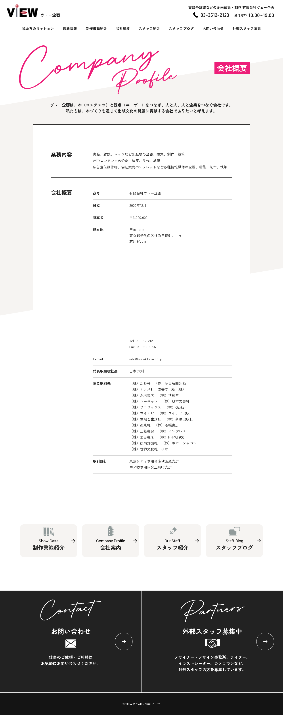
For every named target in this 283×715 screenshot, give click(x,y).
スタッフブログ (181, 28)
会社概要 (123, 28)
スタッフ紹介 (149, 28)
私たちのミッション (38, 28)
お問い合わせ (213, 28)
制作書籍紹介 (96, 28)
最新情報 (70, 28)
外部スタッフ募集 (247, 28)
